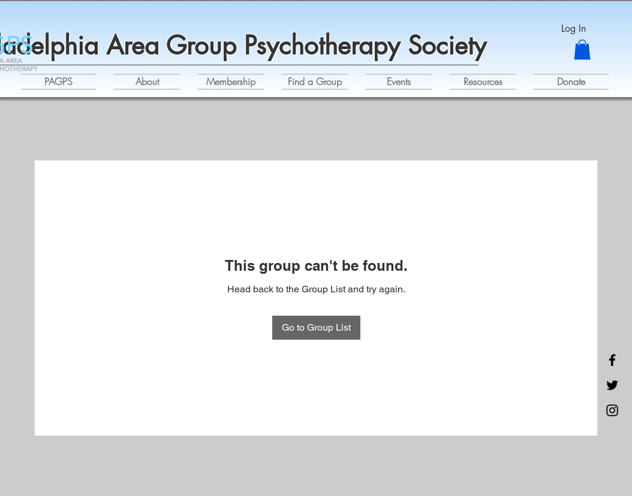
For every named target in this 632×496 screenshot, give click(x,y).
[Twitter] (612, 385)
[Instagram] (612, 410)
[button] (582, 49)
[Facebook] (612, 360)
